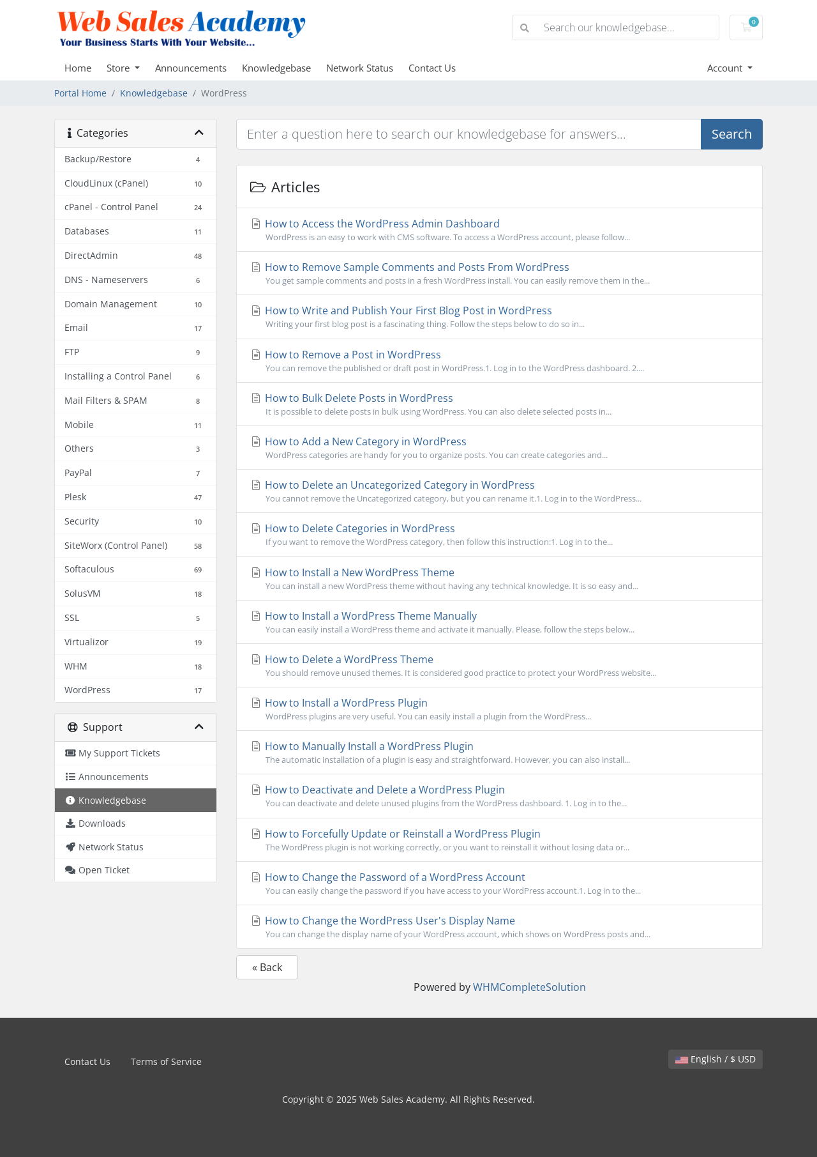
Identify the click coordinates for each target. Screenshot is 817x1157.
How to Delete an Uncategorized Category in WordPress (499, 491)
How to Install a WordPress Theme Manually (499, 622)
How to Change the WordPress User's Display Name (499, 927)
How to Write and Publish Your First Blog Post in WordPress (499, 316)
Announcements (191, 67)
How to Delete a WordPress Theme (499, 665)
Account (726, 67)
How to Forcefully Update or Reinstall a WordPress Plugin (499, 840)
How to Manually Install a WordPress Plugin (499, 752)
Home (77, 67)
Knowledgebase (276, 67)
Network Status (359, 67)
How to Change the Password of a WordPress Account (499, 883)
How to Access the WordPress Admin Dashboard (499, 230)
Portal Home (80, 93)
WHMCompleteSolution (529, 987)
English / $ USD (715, 1059)
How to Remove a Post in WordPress (499, 361)
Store (119, 67)
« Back (267, 967)
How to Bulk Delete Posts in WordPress (499, 404)
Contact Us (432, 67)
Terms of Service (166, 1061)
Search (732, 133)
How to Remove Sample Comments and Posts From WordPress (499, 273)
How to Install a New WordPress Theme (499, 578)
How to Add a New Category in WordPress (499, 447)
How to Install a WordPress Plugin (499, 709)
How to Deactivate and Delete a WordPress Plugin (499, 796)
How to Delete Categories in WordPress (499, 534)
